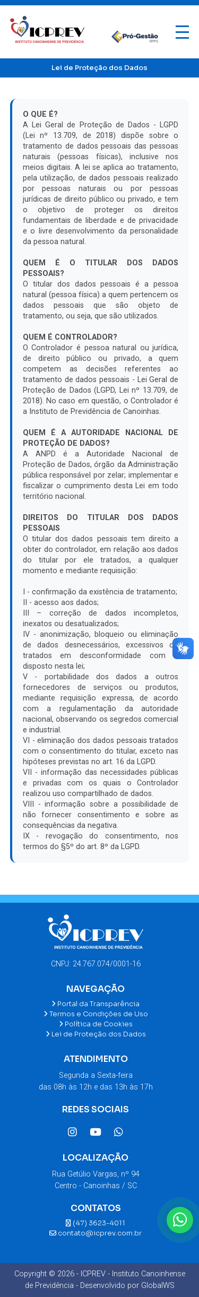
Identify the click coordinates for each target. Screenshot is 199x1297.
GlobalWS (158, 1285)
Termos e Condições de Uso (96, 1014)
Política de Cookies (96, 1024)
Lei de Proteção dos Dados (96, 1034)
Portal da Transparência (95, 1004)
